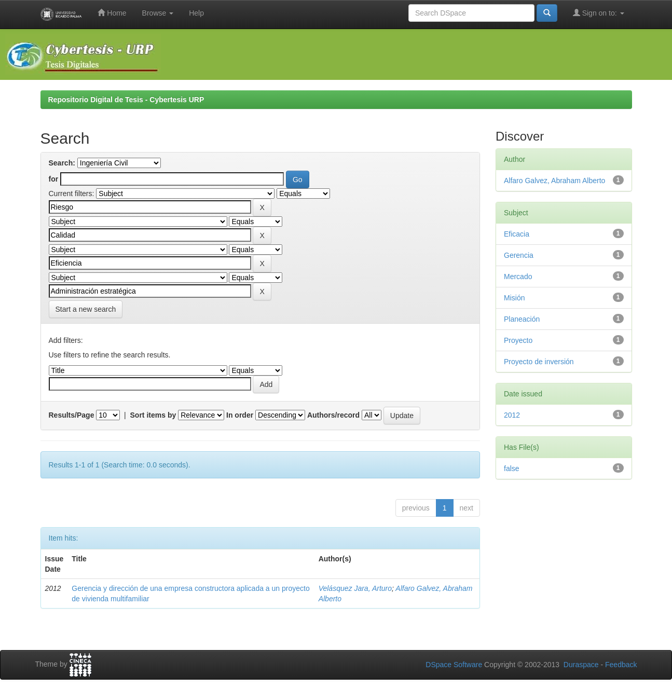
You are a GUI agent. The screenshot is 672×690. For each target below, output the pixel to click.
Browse (158, 13)
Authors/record (333, 415)
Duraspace (581, 664)
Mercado (518, 276)
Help (196, 13)
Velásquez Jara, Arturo (355, 588)
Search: (62, 163)
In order (239, 415)
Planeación (522, 319)
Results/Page (71, 415)
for (54, 179)
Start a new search (86, 309)
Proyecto (518, 340)
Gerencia (518, 255)
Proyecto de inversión (539, 361)
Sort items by (153, 415)
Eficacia (516, 234)
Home (112, 12)
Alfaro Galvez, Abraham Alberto (554, 180)
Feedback (621, 664)
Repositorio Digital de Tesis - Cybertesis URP (126, 99)
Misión (514, 298)
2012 (512, 415)
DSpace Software (454, 664)
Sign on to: (598, 12)
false (511, 468)
